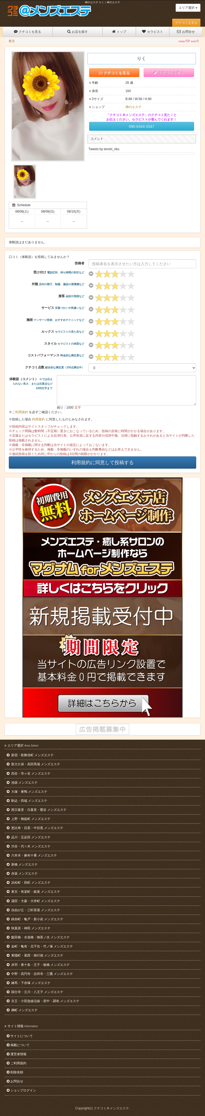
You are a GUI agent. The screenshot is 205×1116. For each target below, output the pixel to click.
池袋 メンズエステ (22, 782)
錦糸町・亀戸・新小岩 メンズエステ (35, 919)
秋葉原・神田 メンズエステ (28, 928)
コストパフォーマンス (55, 355)
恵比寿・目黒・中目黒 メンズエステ (35, 828)
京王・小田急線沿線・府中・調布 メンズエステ (43, 1001)
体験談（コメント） (30, 383)
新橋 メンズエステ (22, 864)
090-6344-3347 (141, 126)
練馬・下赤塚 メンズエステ (28, 983)
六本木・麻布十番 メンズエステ (32, 855)
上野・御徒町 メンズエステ (28, 819)
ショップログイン (21, 1090)
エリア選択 (188, 8)
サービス (62, 308)
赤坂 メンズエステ (22, 873)
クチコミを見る (186, 23)
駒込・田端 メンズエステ (27, 801)
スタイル (64, 343)
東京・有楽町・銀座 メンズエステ (33, 892)
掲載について (18, 1045)
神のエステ (133, 107)
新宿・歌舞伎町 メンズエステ (30, 755)
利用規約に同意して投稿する (102, 462)
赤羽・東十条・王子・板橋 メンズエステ (38, 965)
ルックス (62, 331)
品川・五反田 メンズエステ (28, 837)
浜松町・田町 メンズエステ (28, 882)
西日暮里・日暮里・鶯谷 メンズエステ (36, 810)
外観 (58, 284)
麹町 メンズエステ (22, 1010)
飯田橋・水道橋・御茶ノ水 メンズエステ (38, 937)
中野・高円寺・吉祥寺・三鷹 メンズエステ (40, 974)
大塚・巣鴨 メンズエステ (27, 792)
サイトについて (20, 1036)
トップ (119, 32)
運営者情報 (16, 1054)
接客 (71, 296)
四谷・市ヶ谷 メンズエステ (28, 773)
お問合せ (186, 32)
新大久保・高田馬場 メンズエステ (33, 764)
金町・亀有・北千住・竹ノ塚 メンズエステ (40, 946)
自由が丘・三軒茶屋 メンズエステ (33, 910)
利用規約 (38, 419)
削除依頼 (15, 1072)
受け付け (58, 272)
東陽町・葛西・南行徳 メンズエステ (35, 955)
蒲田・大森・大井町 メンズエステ (33, 901)
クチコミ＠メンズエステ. (112, 1108)
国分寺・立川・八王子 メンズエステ (35, 992)
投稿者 (79, 263)
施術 (55, 320)
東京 (12, 41)
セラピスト (152, 32)
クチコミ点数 (54, 367)
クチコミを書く (169, 73)
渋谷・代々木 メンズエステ (28, 846)
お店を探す (77, 32)
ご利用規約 (20, 412)
